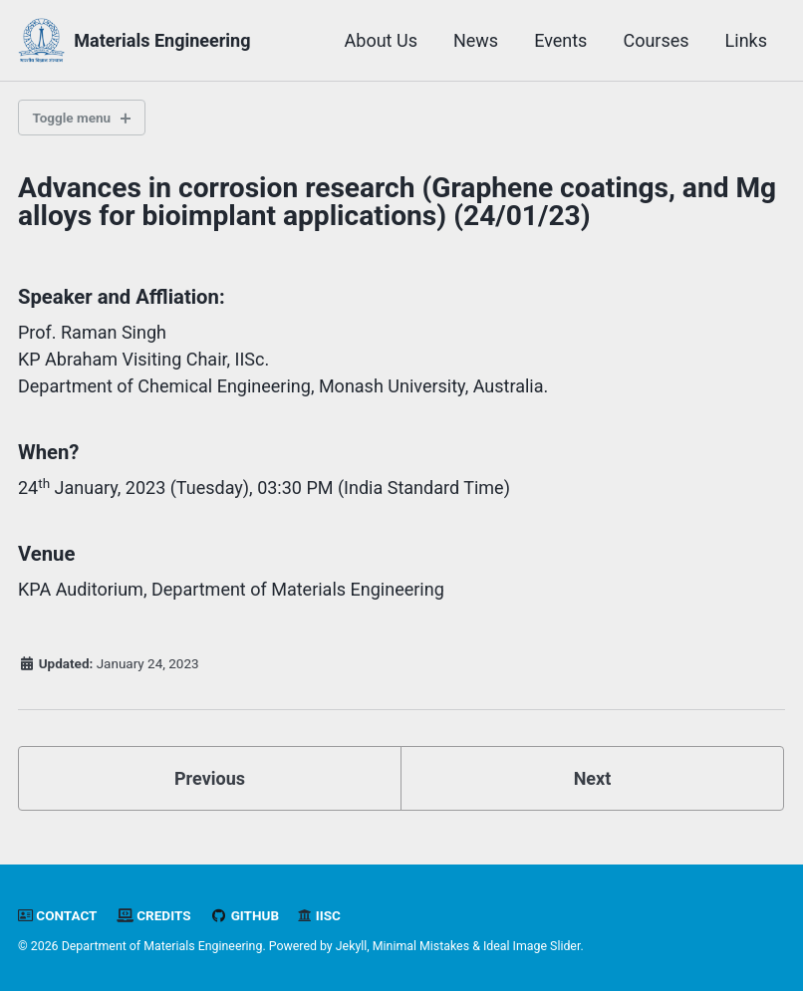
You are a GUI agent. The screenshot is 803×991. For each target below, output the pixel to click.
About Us (381, 40)
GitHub (244, 915)
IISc (319, 915)
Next (593, 778)
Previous (209, 778)
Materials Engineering (162, 40)
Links (746, 40)
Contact (57, 915)
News (475, 40)
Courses (655, 40)
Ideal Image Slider (531, 946)
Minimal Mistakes (421, 946)
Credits (154, 915)
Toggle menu (72, 117)
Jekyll (352, 946)
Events (560, 40)
